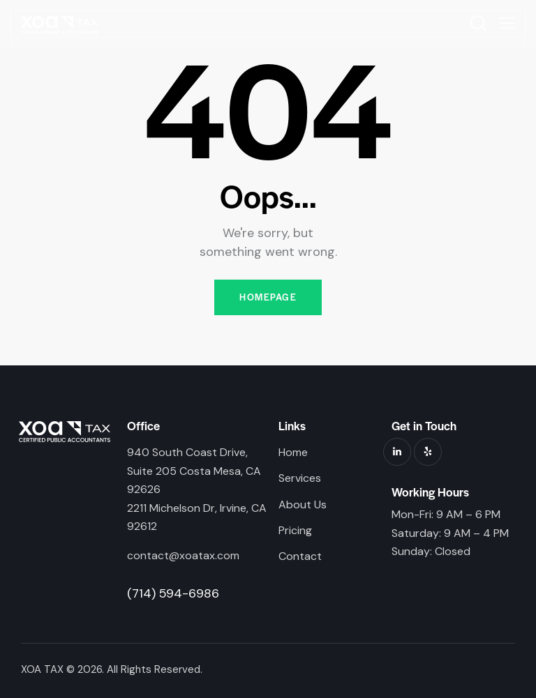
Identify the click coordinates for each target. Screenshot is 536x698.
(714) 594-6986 (173, 593)
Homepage (268, 297)
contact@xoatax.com (183, 556)
